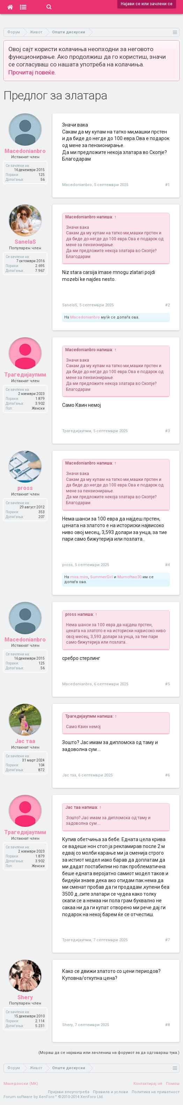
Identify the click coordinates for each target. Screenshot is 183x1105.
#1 (167, 185)
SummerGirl (101, 577)
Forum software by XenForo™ (53, 1097)
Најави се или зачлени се (147, 3)
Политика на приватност (156, 1092)
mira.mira (79, 577)
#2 (167, 305)
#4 (167, 565)
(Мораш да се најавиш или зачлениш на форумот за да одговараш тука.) (109, 1052)
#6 (167, 775)
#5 (167, 684)
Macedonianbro (77, 185)
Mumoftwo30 (129, 577)
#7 (167, 940)
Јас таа (69, 775)
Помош (173, 1083)
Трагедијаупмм (76, 431)
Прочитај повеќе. (32, 72)
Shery (67, 1025)
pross (67, 565)
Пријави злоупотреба (68, 1092)
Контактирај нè (147, 1083)
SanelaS (69, 305)
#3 (167, 431)
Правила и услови (110, 1092)
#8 (167, 1025)
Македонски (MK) (20, 1083)
